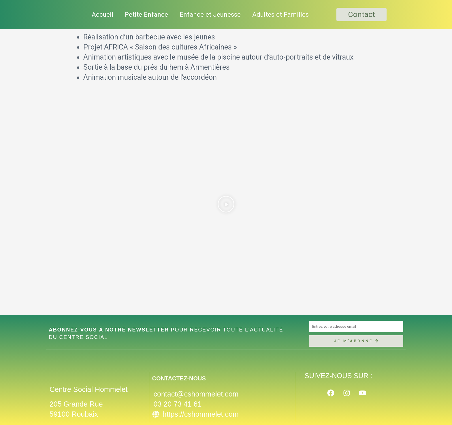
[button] (226, 206)
